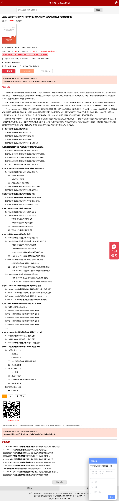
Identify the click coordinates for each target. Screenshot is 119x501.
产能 (31, 245)
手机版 (52, 3)
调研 (11, 119)
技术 (22, 197)
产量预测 (34, 256)
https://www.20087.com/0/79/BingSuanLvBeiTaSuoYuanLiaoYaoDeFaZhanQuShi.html (29, 81)
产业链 (27, 139)
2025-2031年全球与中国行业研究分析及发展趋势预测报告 (30, 472)
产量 (33, 241)
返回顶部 (59, 482)
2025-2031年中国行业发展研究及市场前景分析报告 (28, 459)
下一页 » (20, 396)
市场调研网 (64, 3)
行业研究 (82, 109)
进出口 (23, 343)
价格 (29, 274)
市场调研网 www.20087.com (57, 499)
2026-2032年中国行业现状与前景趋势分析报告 (25, 450)
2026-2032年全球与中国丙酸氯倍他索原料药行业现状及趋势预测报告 (50, 119)
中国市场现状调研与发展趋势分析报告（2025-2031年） (28, 469)
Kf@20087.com (14, 62)
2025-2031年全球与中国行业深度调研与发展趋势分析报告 (29, 462)
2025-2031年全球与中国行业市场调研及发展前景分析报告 (31, 447)
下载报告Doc (45, 71)
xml (69, 499)
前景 (93, 122)
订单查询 (27, 71)
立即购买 (8, 71)
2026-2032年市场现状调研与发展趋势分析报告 (26, 456)
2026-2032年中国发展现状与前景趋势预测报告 (26, 465)
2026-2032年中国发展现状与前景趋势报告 (25, 475)
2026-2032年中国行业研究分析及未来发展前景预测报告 (28, 453)
